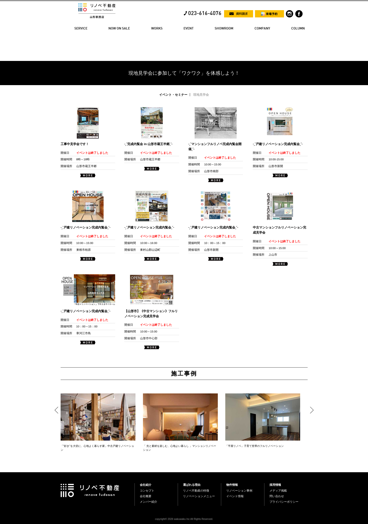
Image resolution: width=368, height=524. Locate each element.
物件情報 (232, 484)
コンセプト (147, 490)
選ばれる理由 (191, 484)
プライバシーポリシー (283, 501)
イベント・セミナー (173, 94)
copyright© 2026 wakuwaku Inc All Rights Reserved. (184, 519)
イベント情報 (235, 496)
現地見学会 (201, 94)
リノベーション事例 (239, 490)
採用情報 (275, 484)
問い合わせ (276, 496)
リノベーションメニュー (199, 496)
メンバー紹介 (148, 501)
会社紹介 (145, 484)
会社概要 (145, 496)
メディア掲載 (278, 490)
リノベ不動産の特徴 (196, 490)
